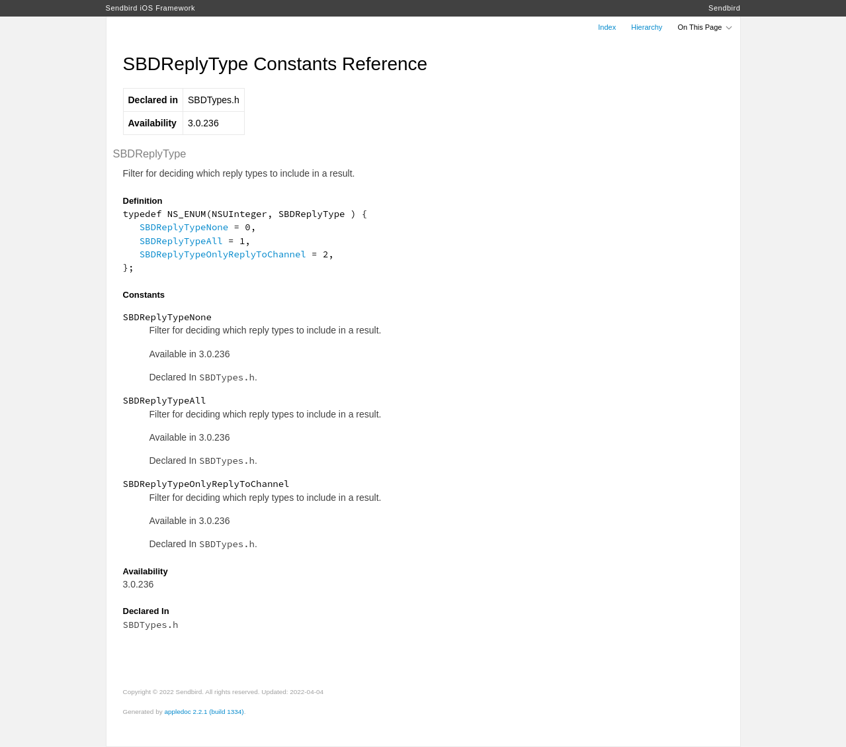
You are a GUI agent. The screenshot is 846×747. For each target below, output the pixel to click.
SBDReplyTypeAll (181, 241)
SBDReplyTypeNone (184, 227)
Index (607, 27)
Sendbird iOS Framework (151, 8)
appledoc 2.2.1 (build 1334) (203, 711)
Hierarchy (646, 27)
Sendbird (724, 8)
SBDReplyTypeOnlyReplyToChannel (223, 254)
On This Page (705, 27)
